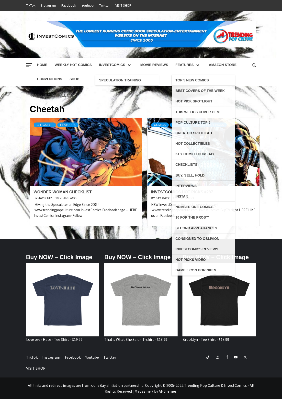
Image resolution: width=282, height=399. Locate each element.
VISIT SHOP (123, 5)
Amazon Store (223, 65)
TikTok (30, 5)
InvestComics (116, 65)
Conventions (49, 79)
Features (188, 65)
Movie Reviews (154, 65)
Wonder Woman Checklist (63, 192)
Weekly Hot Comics (73, 65)
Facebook (68, 5)
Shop (74, 79)
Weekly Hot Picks (209, 125)
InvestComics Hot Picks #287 (182, 192)
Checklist (45, 125)
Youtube (88, 5)
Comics (160, 125)
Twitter (104, 5)
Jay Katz (45, 198)
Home (42, 65)
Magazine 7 (144, 391)
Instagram (48, 5)
